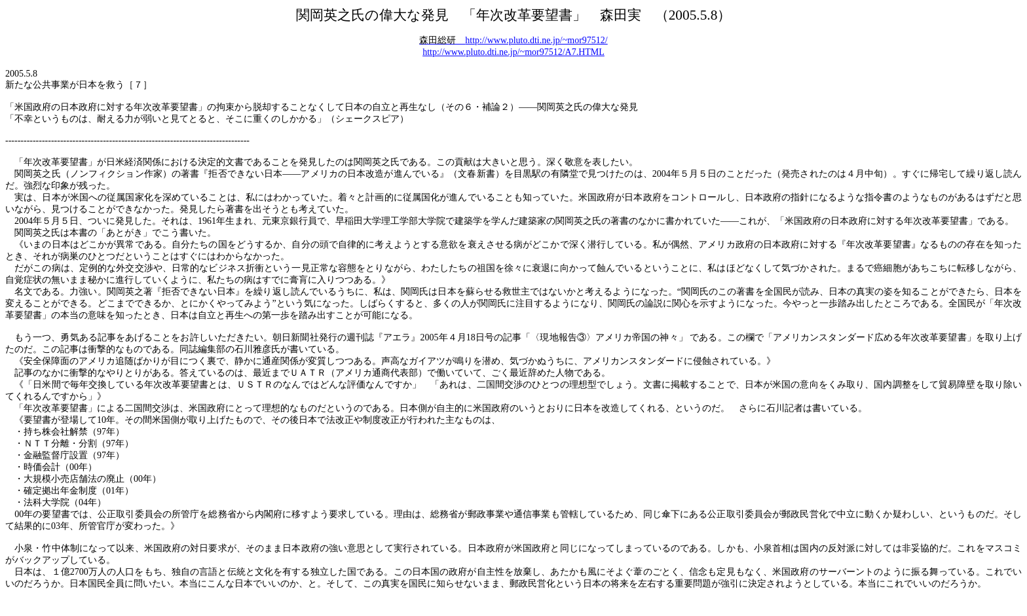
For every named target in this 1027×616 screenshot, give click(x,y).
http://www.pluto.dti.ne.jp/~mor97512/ (513, 40)
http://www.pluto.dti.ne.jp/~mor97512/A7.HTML (513, 52)
